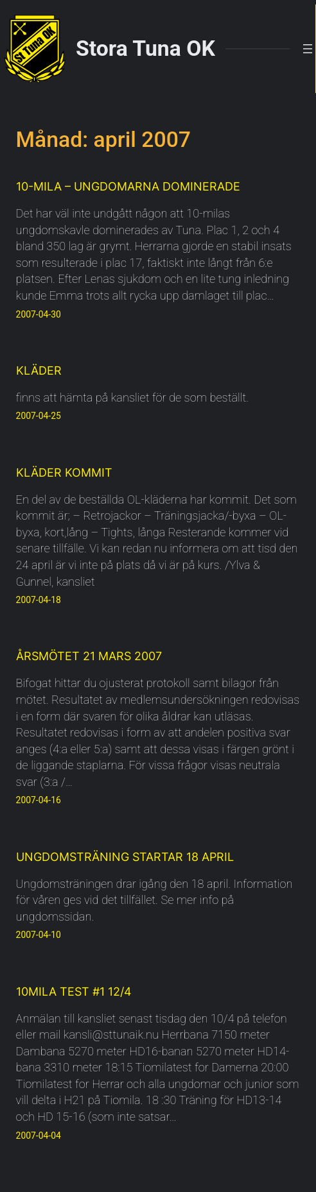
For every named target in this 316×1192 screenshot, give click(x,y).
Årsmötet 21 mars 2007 (89, 655)
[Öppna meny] (307, 48)
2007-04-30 (38, 314)
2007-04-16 (38, 800)
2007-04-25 (38, 416)
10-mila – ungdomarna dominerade (128, 186)
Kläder (39, 370)
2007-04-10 (38, 935)
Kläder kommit (64, 472)
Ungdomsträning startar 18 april (125, 856)
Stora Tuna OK (145, 48)
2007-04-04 (38, 1135)
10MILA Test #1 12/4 (74, 991)
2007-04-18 (38, 600)
